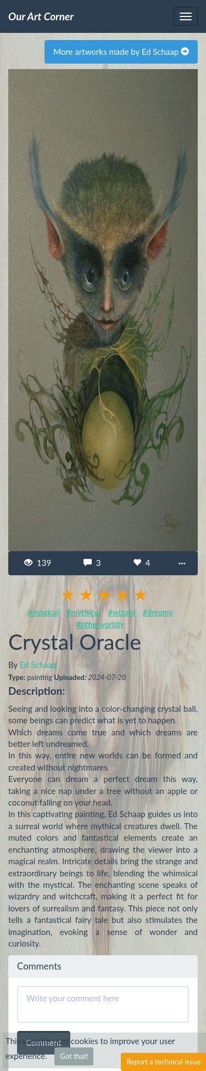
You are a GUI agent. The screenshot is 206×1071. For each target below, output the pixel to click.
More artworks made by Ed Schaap (121, 51)
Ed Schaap (38, 665)
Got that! (74, 1056)
